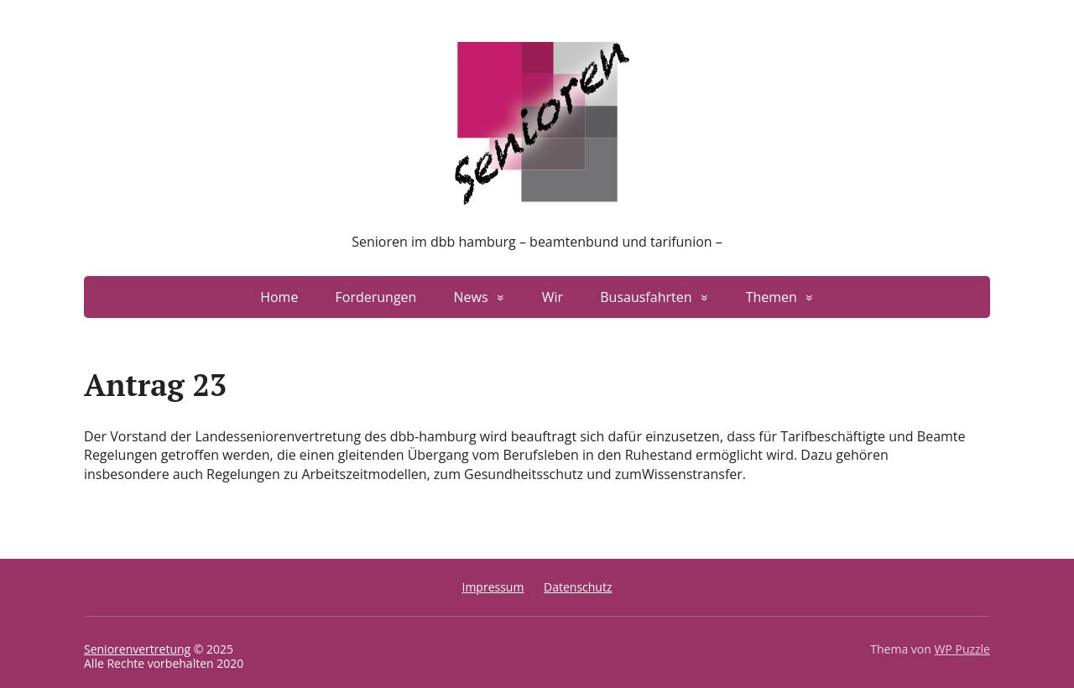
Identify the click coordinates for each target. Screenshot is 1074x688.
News (471, 297)
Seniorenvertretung (137, 649)
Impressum (492, 587)
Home (279, 297)
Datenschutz (578, 587)
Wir (552, 297)
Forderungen (376, 297)
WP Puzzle (962, 649)
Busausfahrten (645, 297)
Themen (771, 297)
